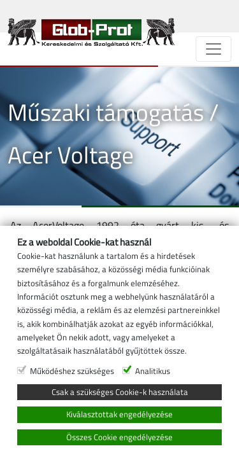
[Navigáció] (213, 49)
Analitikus (152, 370)
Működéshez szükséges (72, 370)
